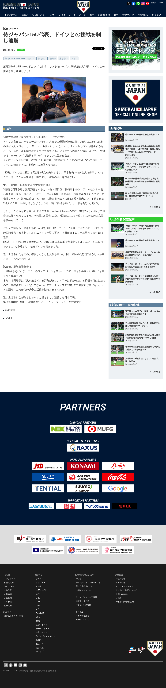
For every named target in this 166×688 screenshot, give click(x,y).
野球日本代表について (85, 586)
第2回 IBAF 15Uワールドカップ (19, 58)
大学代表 (8, 590)
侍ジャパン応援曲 (83, 605)
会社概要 (79, 612)
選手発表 (40, 648)
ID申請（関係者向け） (125, 602)
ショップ (40, 651)
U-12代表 (8, 602)
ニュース (40, 644)
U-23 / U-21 (9, 586)
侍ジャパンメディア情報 (86, 597)
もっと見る (154, 206)
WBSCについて (82, 619)
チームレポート (42, 628)
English (160, 3)
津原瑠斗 (63, 58)
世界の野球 (120, 582)
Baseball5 (40, 613)
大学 (38, 594)
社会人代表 (9, 582)
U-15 (38, 602)
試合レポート (41, 625)
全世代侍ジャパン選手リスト (88, 582)
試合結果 (10, 310)
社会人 (39, 586)
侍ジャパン (80, 579)
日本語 (153, 3)
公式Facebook (122, 594)
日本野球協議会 (82, 616)
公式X (118, 598)
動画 (38, 621)
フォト (9, 317)
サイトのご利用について (126, 590)
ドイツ (74, 58)
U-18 (38, 598)
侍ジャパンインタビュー (46, 636)
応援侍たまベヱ (82, 601)
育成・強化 (120, 579)
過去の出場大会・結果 (13, 616)
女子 (38, 609)
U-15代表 (8, 598)
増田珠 (53, 58)
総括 (38, 617)
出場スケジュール (83, 590)
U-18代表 (8, 594)
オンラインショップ (124, 586)
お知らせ (40, 640)
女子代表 (8, 605)
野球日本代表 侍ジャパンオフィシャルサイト (22, 6)
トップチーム (9, 579)
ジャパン (40, 579)
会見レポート (41, 632)
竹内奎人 (42, 58)
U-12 (38, 605)
